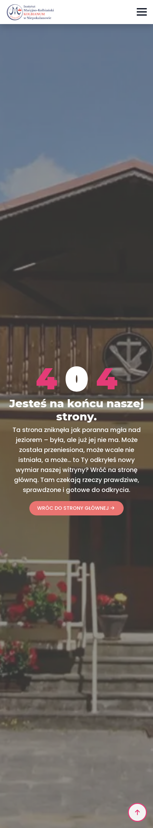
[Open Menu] (142, 12)
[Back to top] (137, 812)
